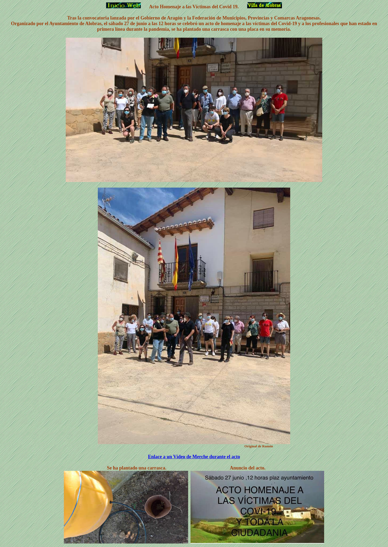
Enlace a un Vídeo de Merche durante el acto (194, 456)
